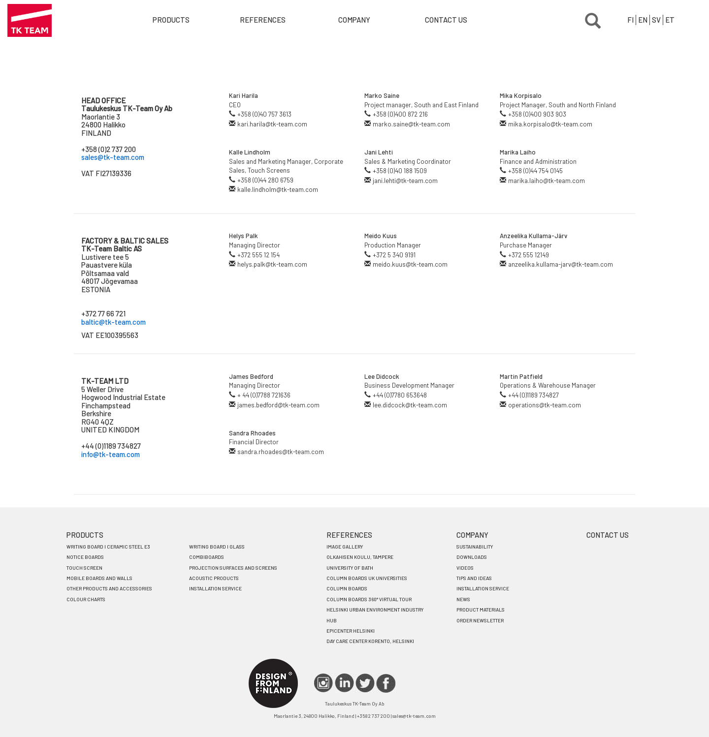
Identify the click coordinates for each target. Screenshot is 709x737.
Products (171, 19)
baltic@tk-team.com (113, 321)
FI (630, 19)
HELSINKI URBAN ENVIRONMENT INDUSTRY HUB (374, 615)
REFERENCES (349, 534)
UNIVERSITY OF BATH (349, 568)
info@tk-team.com (110, 454)
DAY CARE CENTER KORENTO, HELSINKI (370, 641)
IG (323, 683)
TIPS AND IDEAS (474, 578)
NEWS (463, 599)
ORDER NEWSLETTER (480, 620)
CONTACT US (607, 534)
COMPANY (472, 534)
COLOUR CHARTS (85, 599)
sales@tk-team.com (112, 157)
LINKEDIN (344, 683)
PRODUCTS (84, 534)
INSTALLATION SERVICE (215, 588)
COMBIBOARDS (206, 557)
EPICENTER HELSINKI (350, 631)
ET (670, 19)
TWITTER (365, 683)
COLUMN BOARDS (346, 588)
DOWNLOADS (471, 557)
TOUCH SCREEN (84, 568)
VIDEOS (465, 568)
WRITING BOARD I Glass (217, 547)
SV (656, 19)
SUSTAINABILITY (474, 547)
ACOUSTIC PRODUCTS (214, 578)
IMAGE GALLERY (344, 547)
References (263, 19)
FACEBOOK (385, 683)
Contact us (446, 19)
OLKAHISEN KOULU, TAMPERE (359, 557)
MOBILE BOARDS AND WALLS (99, 578)
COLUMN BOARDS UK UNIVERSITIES (366, 578)
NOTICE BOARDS (85, 557)
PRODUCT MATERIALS (480, 610)
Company (354, 19)
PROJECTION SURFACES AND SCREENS (233, 568)
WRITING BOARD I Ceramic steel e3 (108, 547)
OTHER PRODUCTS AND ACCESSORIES (109, 588)
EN (642, 19)
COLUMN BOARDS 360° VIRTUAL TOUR (369, 599)
